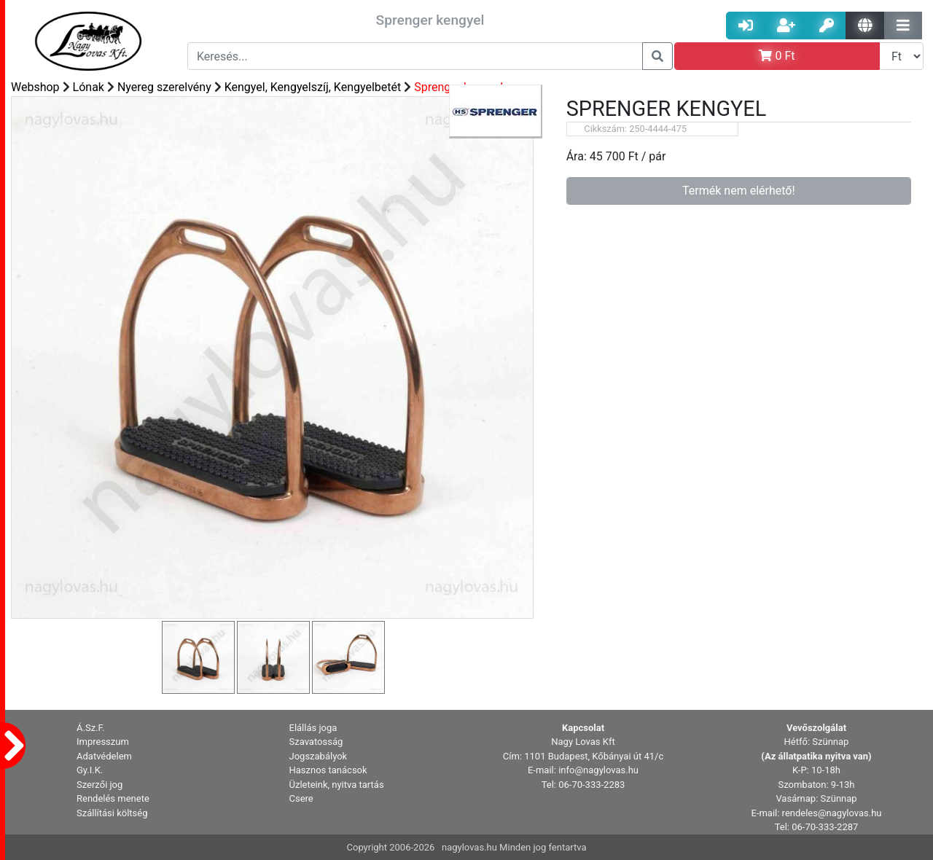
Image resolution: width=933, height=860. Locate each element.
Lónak (88, 87)
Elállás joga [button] (313, 727)
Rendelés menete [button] (113, 798)
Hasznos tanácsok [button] (328, 770)
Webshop (35, 87)
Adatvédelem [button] (104, 756)
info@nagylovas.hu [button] (598, 770)
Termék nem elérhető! (738, 191)
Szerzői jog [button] (99, 784)
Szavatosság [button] (316, 741)
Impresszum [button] (103, 741)
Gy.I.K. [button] (90, 770)
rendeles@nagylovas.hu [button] (832, 813)
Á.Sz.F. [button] (91, 727)
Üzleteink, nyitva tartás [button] (336, 784)
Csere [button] (301, 798)
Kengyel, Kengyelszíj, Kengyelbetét (313, 87)
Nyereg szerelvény (164, 87)
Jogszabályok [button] (318, 756)
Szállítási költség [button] (112, 813)
